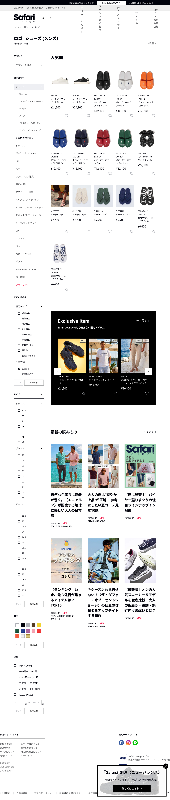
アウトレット (22, 285)
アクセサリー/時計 (25, 192)
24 (23, 532)
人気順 (150, 43)
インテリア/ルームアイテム (29, 207)
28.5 (24, 580)
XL (23, 437)
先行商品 (26, 319)
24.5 (24, 537)
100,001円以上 (26, 694)
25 (23, 542)
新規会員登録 (6, 744)
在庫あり (26, 369)
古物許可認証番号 (94, 793)
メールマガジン (28, 755)
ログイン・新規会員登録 (156, 18)
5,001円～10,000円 (28, 671)
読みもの (136, 18)
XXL (24, 442)
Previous (57, 371)
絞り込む (34, 382)
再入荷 (25, 350)
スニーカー (24, 94)
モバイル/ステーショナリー (30, 215)
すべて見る (141, 320)
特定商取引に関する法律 (70, 793)
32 (23, 476)
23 (23, 521)
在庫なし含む (27, 374)
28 (23, 455)
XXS (24, 410)
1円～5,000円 (25, 665)
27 (23, 564)
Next (148, 371)
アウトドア (21, 238)
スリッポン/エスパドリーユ (31, 101)
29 (23, 461)
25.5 (24, 548)
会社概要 (5, 793)
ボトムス (20, 448)
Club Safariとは (7, 767)
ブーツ (22, 116)
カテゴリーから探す (82, 18)
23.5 (24, 527)
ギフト (19, 261)
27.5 (24, 569)
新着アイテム (27, 345)
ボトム (19, 161)
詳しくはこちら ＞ (132, 788)
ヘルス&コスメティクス (28, 199)
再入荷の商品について (31, 752)
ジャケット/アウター (26, 153)
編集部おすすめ (28, 356)
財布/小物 (21, 184)
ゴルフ (19, 230)
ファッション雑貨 (25, 176)
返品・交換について (30, 744)
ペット (19, 246)
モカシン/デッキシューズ (30, 130)
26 (23, 553)
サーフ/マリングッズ (26, 223)
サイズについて (7, 752)
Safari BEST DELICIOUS (27, 269)
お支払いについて (29, 748)
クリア (19, 382)
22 (23, 511)
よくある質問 (6, 770)
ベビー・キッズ (23, 254)
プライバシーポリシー (43, 793)
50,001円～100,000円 (29, 689)
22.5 (24, 516)
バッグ (19, 169)
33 (23, 482)
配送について (6, 755)
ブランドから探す (100, 18)
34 (23, 487)
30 (23, 466)
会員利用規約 (22, 793)
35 (23, 492)
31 (23, 471)
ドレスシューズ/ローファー (30, 123)
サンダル (23, 109)
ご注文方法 (5, 748)
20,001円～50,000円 (29, 683)
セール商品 (27, 335)
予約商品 (26, 340)
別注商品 (26, 329)
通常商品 (26, 313)
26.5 (24, 558)
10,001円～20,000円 (29, 677)
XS (23, 416)
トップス (20, 145)
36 (23, 498)
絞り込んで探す (118, 18)
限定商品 (26, 324)
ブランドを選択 (23, 65)
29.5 (24, 590)
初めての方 (5, 763)
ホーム (16, 27)
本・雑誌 (20, 277)
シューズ (20, 87)
